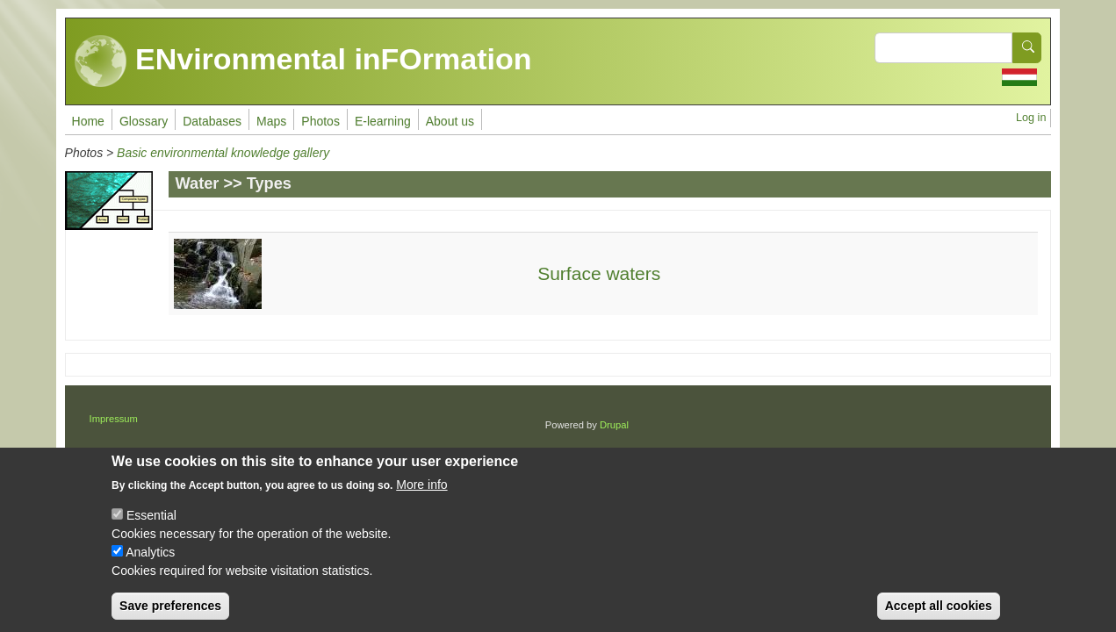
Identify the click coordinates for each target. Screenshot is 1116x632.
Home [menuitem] (88, 121)
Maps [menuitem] (271, 121)
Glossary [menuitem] (143, 121)
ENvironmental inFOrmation (303, 61)
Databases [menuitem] (212, 121)
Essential (151, 530)
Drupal (614, 425)
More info (421, 499)
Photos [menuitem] (320, 121)
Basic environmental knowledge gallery (223, 153)
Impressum (114, 418)
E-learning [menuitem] (383, 121)
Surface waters (598, 273)
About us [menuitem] (450, 121)
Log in (1031, 117)
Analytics (150, 567)
